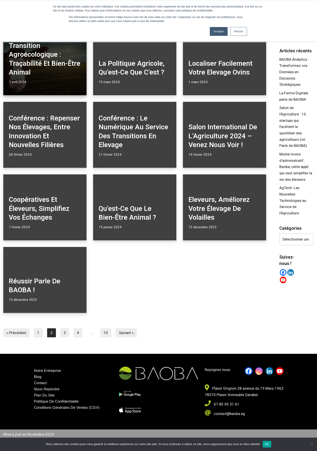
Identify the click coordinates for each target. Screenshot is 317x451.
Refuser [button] (238, 31)
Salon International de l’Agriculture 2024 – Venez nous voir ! (222, 136)
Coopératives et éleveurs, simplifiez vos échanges (39, 208)
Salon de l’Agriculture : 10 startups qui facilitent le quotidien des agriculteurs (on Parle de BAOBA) (293, 127)
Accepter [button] (219, 31)
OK (267, 444)
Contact (40, 383)
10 (105, 332)
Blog (37, 377)
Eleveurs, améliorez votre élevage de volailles (219, 208)
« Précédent (16, 332)
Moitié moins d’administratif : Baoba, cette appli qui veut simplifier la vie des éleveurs (295, 168)
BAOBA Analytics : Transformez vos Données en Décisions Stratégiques (294, 72)
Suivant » (126, 332)
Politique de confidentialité (56, 402)
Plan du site (44, 395)
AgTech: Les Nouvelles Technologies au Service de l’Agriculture (292, 202)
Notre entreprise (47, 371)
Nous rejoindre (47, 389)
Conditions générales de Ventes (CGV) (67, 408)
